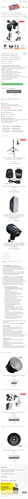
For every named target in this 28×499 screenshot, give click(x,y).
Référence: (3, 63)
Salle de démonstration (7, 112)
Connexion (24, 1)
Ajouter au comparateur (14, 99)
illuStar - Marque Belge (18, 131)
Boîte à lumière (6, 128)
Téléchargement (6, 258)
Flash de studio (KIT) (16, 126)
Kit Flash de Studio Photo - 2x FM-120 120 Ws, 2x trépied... (14, 413)
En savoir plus (5, 253)
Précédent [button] (4, 31)
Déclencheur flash (16, 128)
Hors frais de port (12, 88)
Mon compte (4, 476)
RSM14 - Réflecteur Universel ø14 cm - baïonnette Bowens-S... (14, 376)
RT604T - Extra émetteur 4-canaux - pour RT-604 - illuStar (15, 187)
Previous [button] (2, 47)
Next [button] (26, 47)
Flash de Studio (6, 126)
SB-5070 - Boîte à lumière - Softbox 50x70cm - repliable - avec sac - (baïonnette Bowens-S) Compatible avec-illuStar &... (14, 216)
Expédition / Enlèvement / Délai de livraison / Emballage (12, 261)
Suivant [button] (23, 31)
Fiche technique (5, 256)
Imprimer (5, 99)
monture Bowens (7, 131)
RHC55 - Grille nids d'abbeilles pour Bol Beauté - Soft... (14, 450)
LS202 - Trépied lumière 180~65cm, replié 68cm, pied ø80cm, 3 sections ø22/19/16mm (14, 158)
